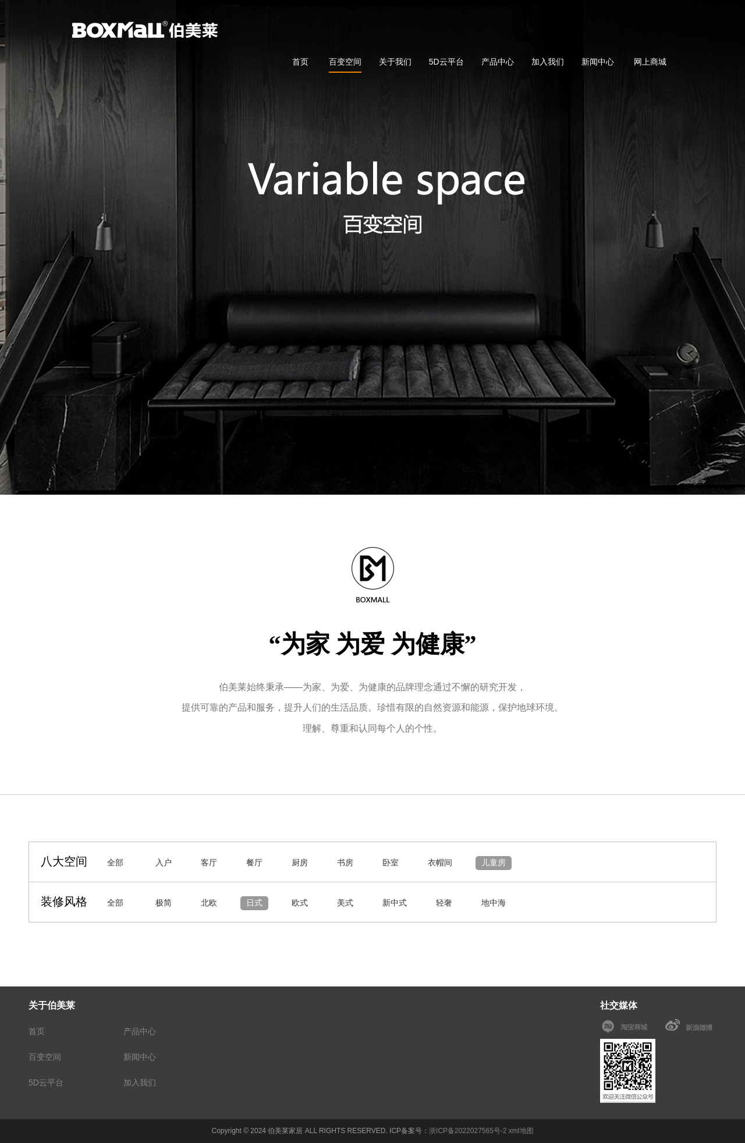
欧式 (300, 902)
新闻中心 (597, 61)
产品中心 (497, 61)
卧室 (390, 862)
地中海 (493, 902)
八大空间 (64, 861)
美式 (345, 902)
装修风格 (64, 901)
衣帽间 (440, 862)
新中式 (394, 902)
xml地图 (521, 1131)
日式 (254, 902)
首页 (300, 61)
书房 (345, 862)
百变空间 (345, 61)
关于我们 (395, 61)
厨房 (300, 862)
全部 (115, 862)
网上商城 (650, 61)
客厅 (209, 862)
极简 (163, 902)
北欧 (209, 902)
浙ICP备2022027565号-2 (467, 1131)
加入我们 (547, 61)
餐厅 (254, 862)
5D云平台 (446, 61)
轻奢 (444, 902)
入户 (163, 862)
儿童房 (493, 862)
